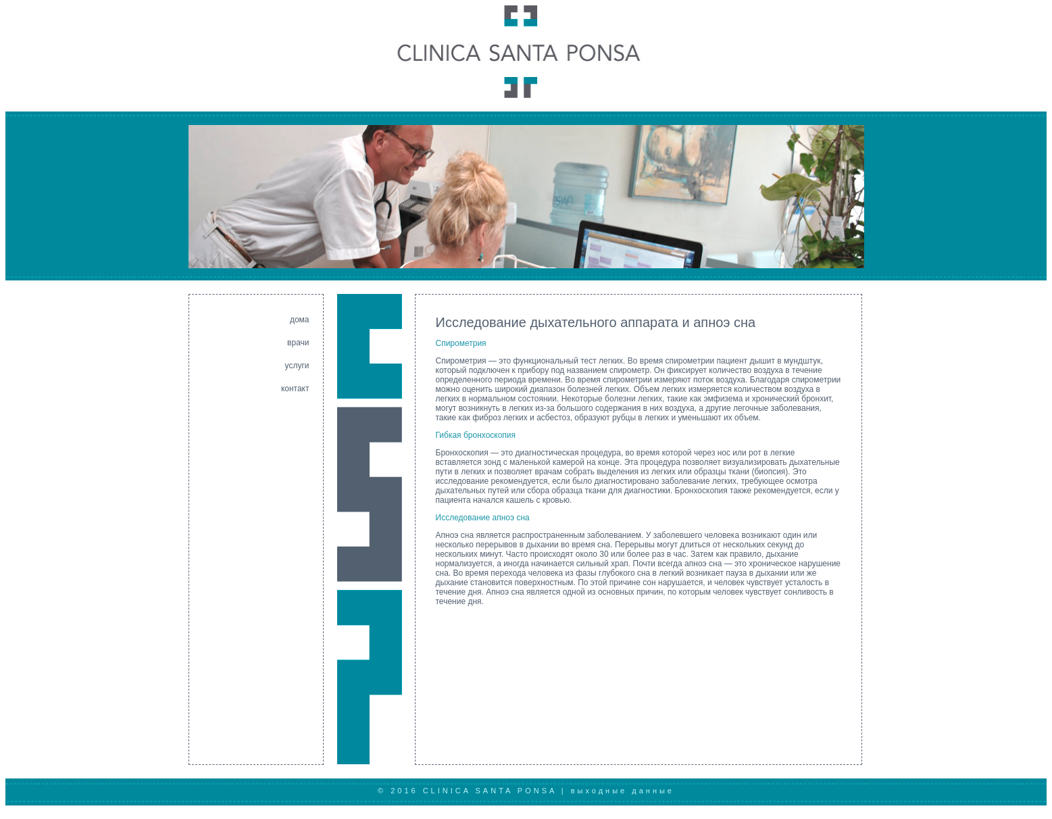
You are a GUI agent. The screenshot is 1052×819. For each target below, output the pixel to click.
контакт (295, 388)
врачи (298, 342)
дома (299, 319)
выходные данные (622, 791)
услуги (297, 365)
